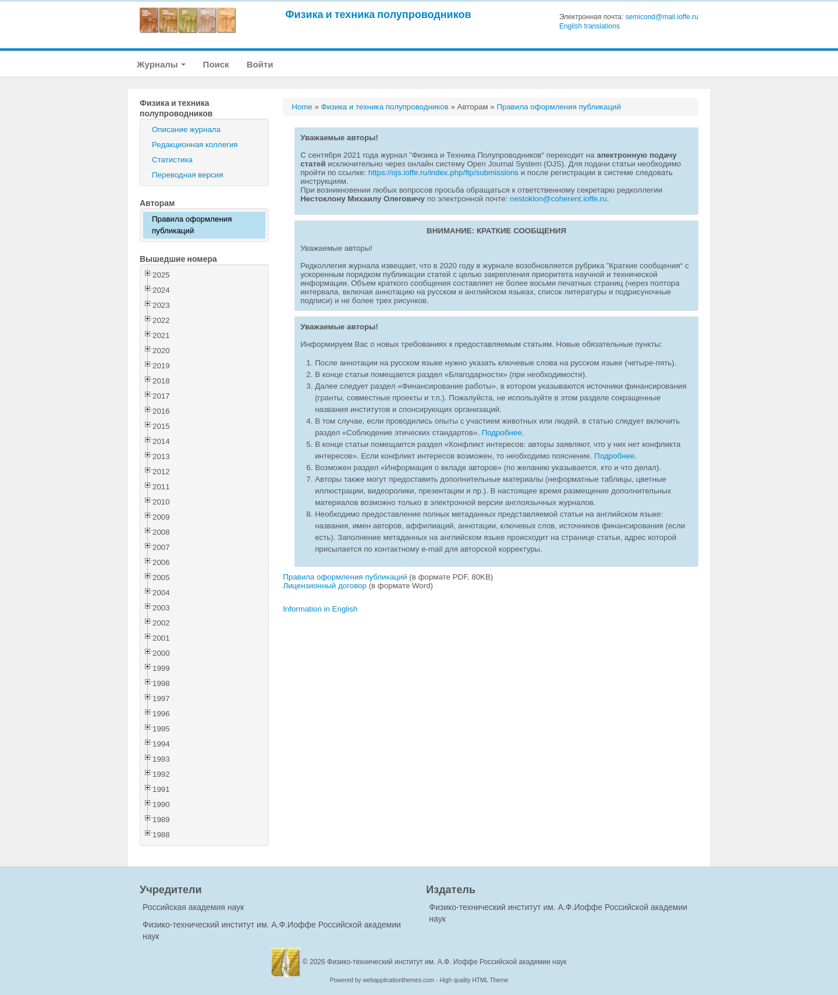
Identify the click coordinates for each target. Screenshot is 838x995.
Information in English (320, 609)
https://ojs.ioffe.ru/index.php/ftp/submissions (443, 172)
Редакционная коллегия (195, 144)
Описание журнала (186, 129)
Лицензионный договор (325, 585)
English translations (589, 26)
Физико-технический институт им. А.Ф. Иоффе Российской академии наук (447, 962)
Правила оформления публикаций (192, 225)
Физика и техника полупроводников (378, 14)
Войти (260, 64)
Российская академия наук (193, 907)
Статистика (172, 159)
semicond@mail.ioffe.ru (662, 17)
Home (302, 106)
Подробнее (502, 432)
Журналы (161, 64)
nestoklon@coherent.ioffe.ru (558, 198)
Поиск (216, 64)
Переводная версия (187, 174)
